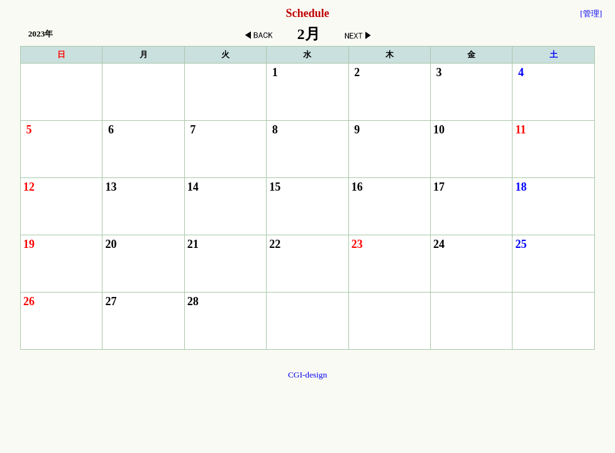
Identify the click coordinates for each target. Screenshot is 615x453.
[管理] (591, 13)
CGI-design (307, 374)
